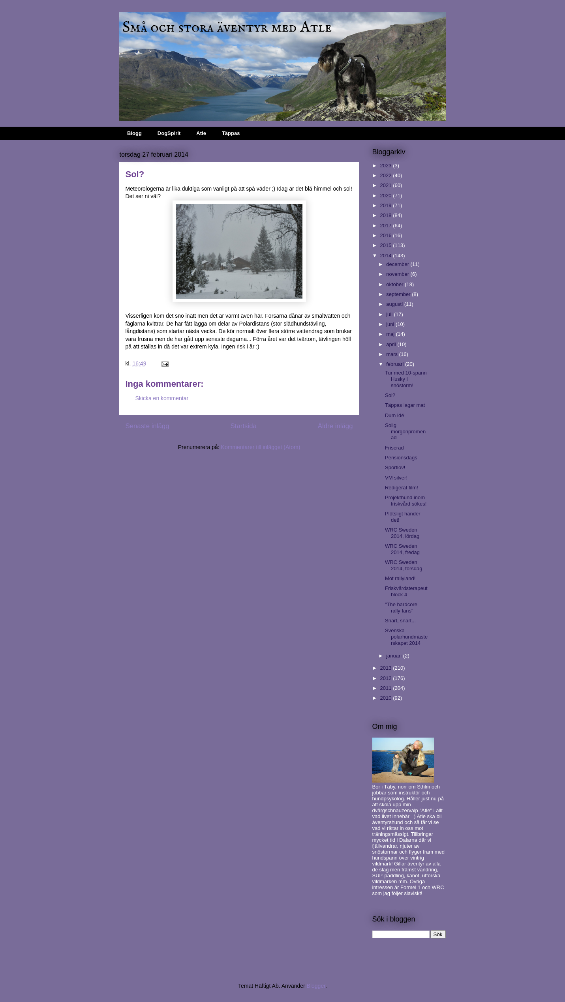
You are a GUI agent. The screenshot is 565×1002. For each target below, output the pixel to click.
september (399, 294)
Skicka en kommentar (162, 398)
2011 (386, 688)
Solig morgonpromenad (405, 431)
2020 (386, 196)
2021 (386, 185)
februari (395, 364)
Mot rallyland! (400, 578)
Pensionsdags (401, 458)
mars (392, 354)
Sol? (390, 395)
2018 (386, 215)
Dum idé (394, 415)
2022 (386, 175)
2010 (386, 698)
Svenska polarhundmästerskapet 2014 (406, 636)
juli (390, 314)
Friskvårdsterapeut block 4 (406, 591)
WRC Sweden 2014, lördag (402, 533)
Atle (201, 133)
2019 (386, 205)
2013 (386, 668)
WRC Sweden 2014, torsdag (403, 565)
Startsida (244, 426)
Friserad (394, 448)
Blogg (134, 133)
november (398, 274)
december (398, 264)
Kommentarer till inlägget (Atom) (260, 447)
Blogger (316, 986)
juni (391, 324)
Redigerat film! (401, 488)
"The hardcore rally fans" (401, 607)
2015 (386, 245)
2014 (386, 255)
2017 (386, 225)
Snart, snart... (400, 621)
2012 (386, 678)
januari (394, 656)
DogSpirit (169, 133)
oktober (395, 284)
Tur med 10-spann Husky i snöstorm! (406, 379)
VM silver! (396, 478)
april (391, 344)
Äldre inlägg (335, 426)
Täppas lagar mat (405, 405)
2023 (386, 166)
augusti (395, 304)
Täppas (231, 133)
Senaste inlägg (147, 426)
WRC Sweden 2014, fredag (402, 549)
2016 (386, 235)
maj (391, 334)
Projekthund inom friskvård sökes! (405, 500)
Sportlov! (395, 467)
